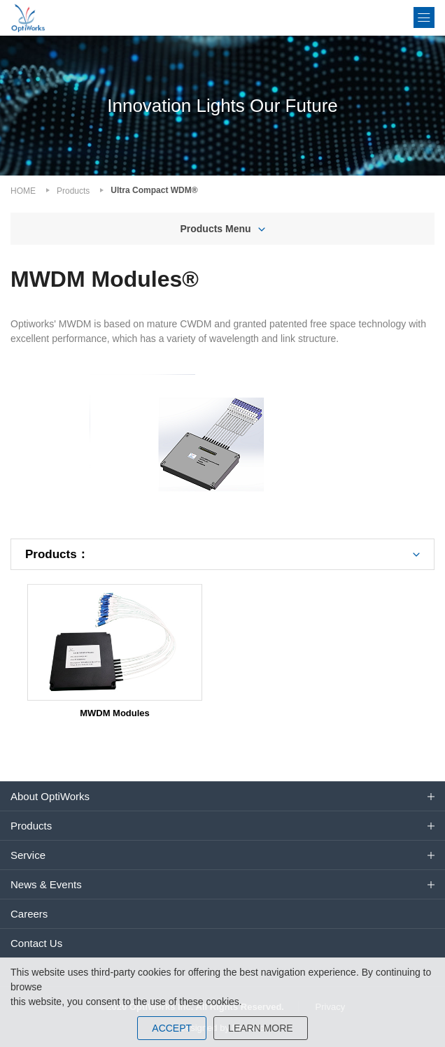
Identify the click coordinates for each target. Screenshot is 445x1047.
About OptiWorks (50, 796)
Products (73, 191)
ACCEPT (172, 1028)
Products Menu (215, 228)
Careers (29, 914)
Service (27, 855)
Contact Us (36, 943)
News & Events (46, 884)
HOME (23, 191)
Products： (57, 554)
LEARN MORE (260, 1028)
